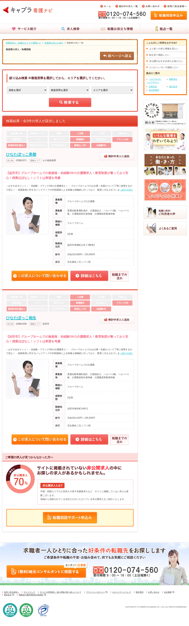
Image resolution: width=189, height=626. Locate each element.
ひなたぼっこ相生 (21, 318)
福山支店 (173, 86)
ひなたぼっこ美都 (21, 154)
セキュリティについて (121, 592)
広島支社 (153, 86)
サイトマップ (29, 592)
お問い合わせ (153, 592)
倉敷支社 (173, 79)
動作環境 (139, 592)
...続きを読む (126, 190)
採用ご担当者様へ (11, 592)
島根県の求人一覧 (75, 43)
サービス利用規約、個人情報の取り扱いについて (60, 592)
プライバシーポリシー (95, 592)
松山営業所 (154, 90)
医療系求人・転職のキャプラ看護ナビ (23, 43)
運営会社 (8, 595)
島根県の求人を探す (54, 43)
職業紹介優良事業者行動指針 (31, 595)
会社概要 (168, 592)
